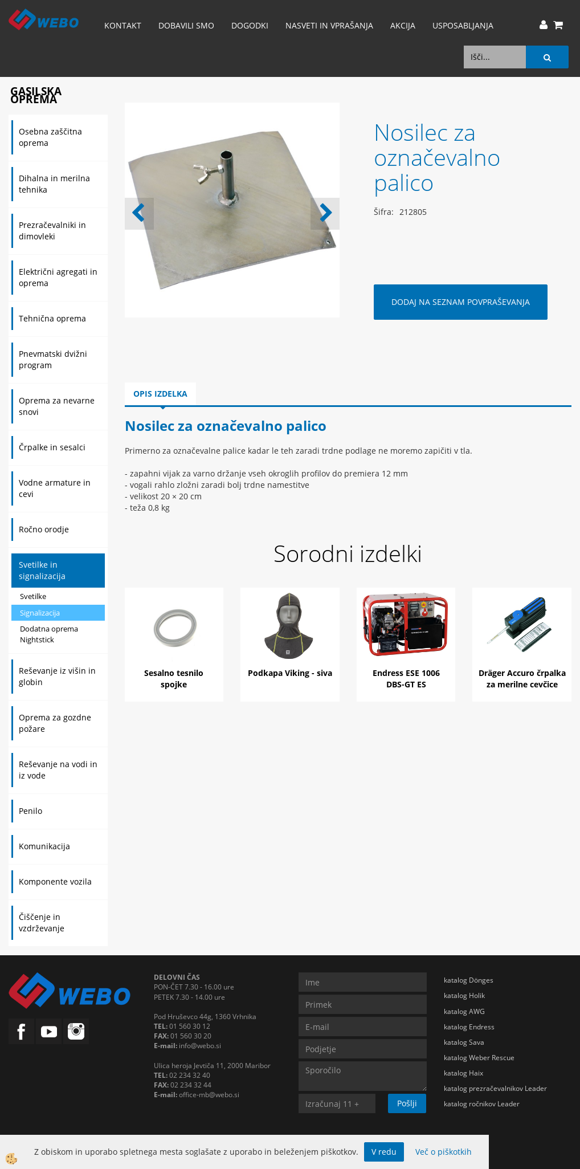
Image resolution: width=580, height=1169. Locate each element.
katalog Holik (464, 995)
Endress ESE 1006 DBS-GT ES (406, 678)
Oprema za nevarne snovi (57, 406)
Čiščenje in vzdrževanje (41, 922)
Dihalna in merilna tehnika (54, 184)
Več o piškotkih (443, 1151)
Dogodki (249, 25)
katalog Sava (464, 1042)
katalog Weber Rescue (479, 1057)
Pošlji (407, 1103)
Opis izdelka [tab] (160, 393)
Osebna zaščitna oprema (50, 137)
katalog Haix (463, 1073)
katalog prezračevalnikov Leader (495, 1088)
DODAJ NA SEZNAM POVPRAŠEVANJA (460, 301)
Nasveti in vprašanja (329, 25)
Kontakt (122, 25)
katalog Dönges (468, 980)
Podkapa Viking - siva (290, 672)
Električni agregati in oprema (58, 277)
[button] (325, 214)
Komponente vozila (55, 881)
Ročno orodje (44, 529)
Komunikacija (44, 846)
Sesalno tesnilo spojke (173, 678)
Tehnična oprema (52, 318)
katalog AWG (464, 1011)
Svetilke (33, 596)
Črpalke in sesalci (52, 447)
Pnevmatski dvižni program (53, 359)
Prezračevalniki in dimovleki (52, 230)
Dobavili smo (186, 25)
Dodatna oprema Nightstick (49, 634)
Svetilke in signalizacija (42, 570)
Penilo (30, 810)
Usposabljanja (462, 25)
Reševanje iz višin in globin (57, 676)
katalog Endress (469, 1027)
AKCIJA (402, 25)
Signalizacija (40, 613)
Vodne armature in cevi (55, 488)
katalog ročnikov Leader (482, 1104)
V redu (384, 1151)
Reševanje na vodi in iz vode (58, 770)
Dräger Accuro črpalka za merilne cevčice (522, 678)
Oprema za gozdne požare (55, 723)
